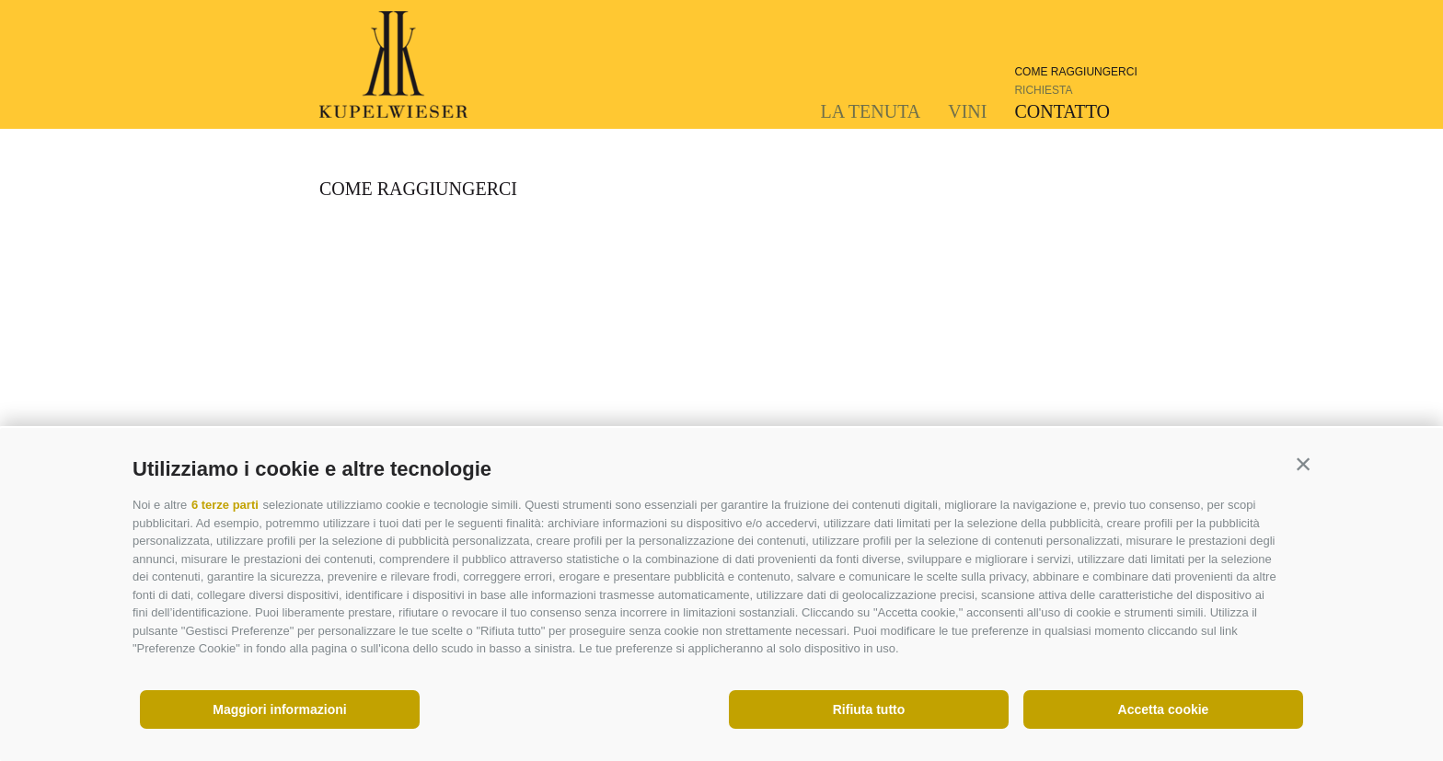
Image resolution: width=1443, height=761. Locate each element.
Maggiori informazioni (279, 709)
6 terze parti (225, 505)
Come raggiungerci (1075, 71)
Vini (967, 111)
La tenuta (871, 111)
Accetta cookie (1163, 709)
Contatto (1062, 111)
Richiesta (1043, 90)
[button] (1303, 464)
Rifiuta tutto (869, 709)
